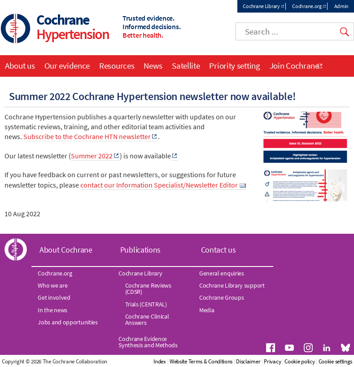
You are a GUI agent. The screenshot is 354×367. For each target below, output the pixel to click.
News (153, 65)
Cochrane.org (306, 6)
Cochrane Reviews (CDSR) (148, 288)
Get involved (54, 297)
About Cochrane (65, 250)
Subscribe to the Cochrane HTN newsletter (87, 136)
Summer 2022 (92, 155)
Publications (140, 250)
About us (20, 65)
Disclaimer (248, 361)
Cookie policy (299, 361)
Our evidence (67, 65)
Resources (116, 65)
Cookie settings (336, 361)
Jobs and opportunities (67, 322)
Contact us (218, 250)
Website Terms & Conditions (201, 361)
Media (206, 310)
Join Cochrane (294, 65)
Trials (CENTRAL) (146, 304)
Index (159, 361)
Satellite (186, 65)
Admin (341, 6)
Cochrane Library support (232, 285)
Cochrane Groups (221, 297)
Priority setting (234, 65)
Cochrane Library (261, 6)
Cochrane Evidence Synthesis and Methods (148, 342)
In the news (52, 310)
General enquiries (221, 273)
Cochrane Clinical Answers (147, 319)
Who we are (52, 285)
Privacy (272, 361)
